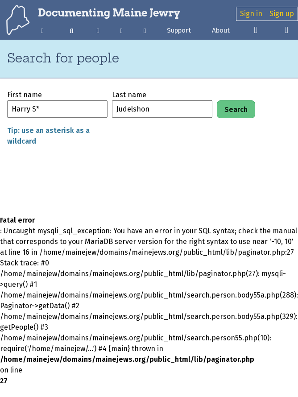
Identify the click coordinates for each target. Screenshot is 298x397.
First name (24, 95)
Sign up (281, 13)
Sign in (251, 13)
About (221, 30)
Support (179, 30)
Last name (129, 95)
